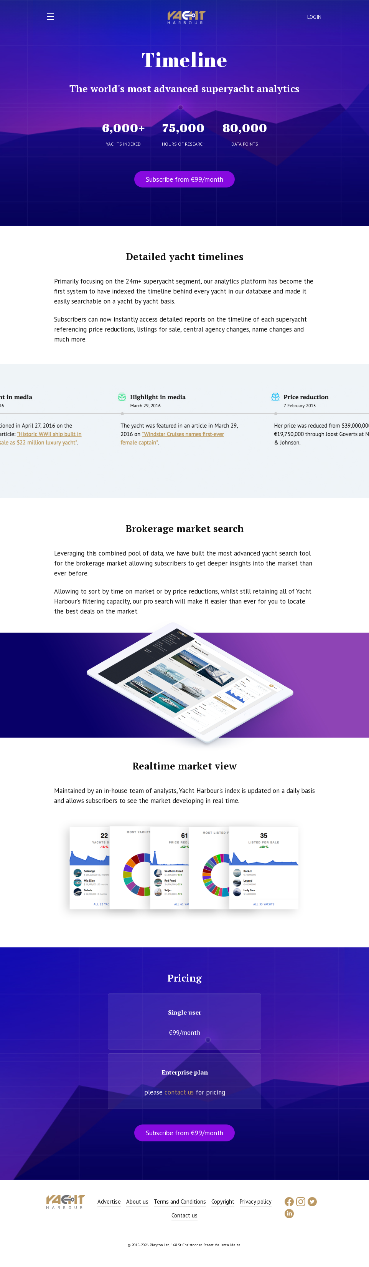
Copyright (222, 1201)
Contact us (184, 1215)
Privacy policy (256, 1201)
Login (314, 17)
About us (137, 1201)
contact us (179, 1092)
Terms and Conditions (180, 1201)
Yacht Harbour (187, 18)
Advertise (109, 1201)
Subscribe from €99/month (184, 179)
